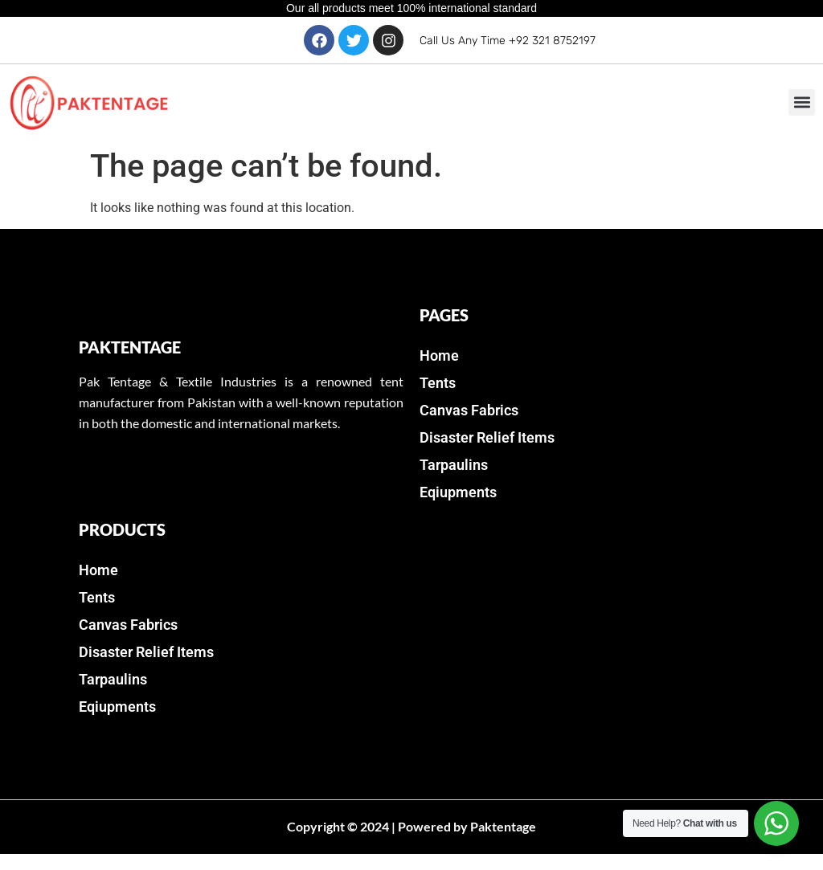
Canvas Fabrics (469, 410)
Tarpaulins (454, 464)
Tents (438, 382)
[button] (801, 102)
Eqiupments (458, 492)
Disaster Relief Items (487, 437)
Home (439, 355)
